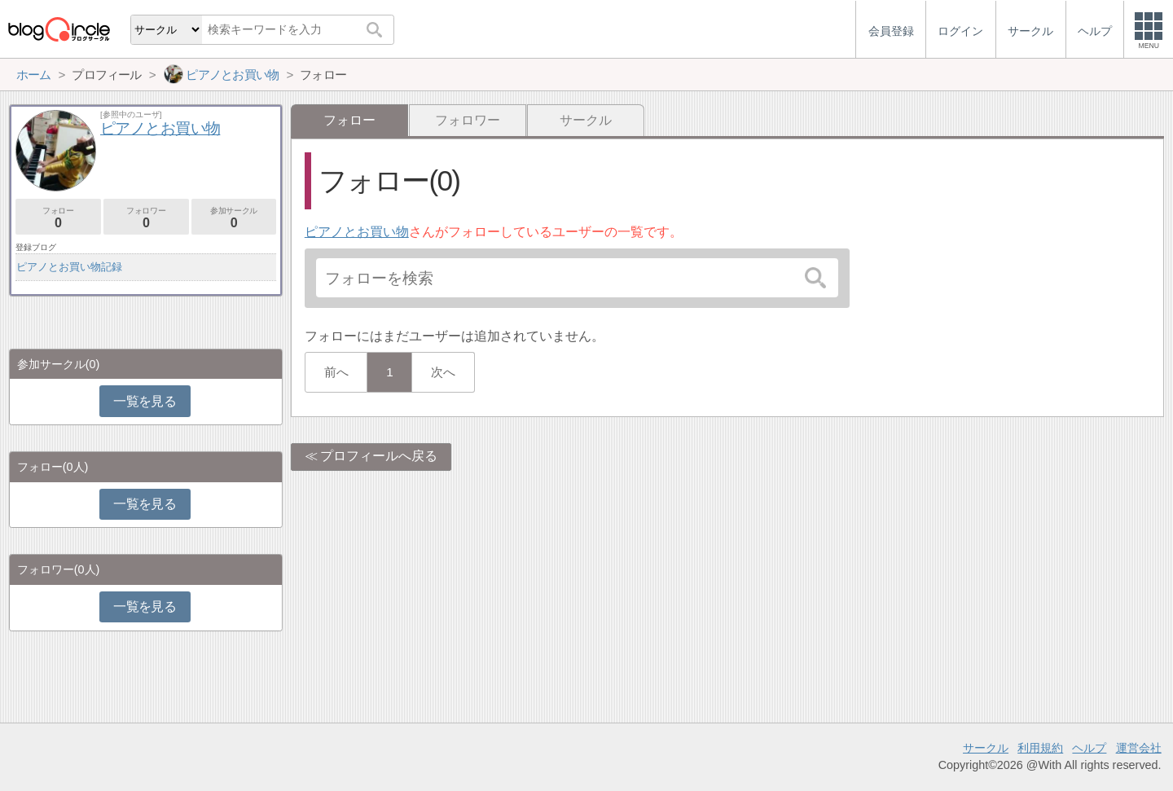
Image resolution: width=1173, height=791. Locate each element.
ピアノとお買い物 (357, 232)
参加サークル (234, 218)
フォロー (58, 218)
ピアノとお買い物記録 (69, 267)
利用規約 (1040, 747)
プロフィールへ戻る (378, 456)
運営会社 (1139, 747)
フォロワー (467, 120)
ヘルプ (1089, 747)
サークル (586, 120)
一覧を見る (144, 401)
